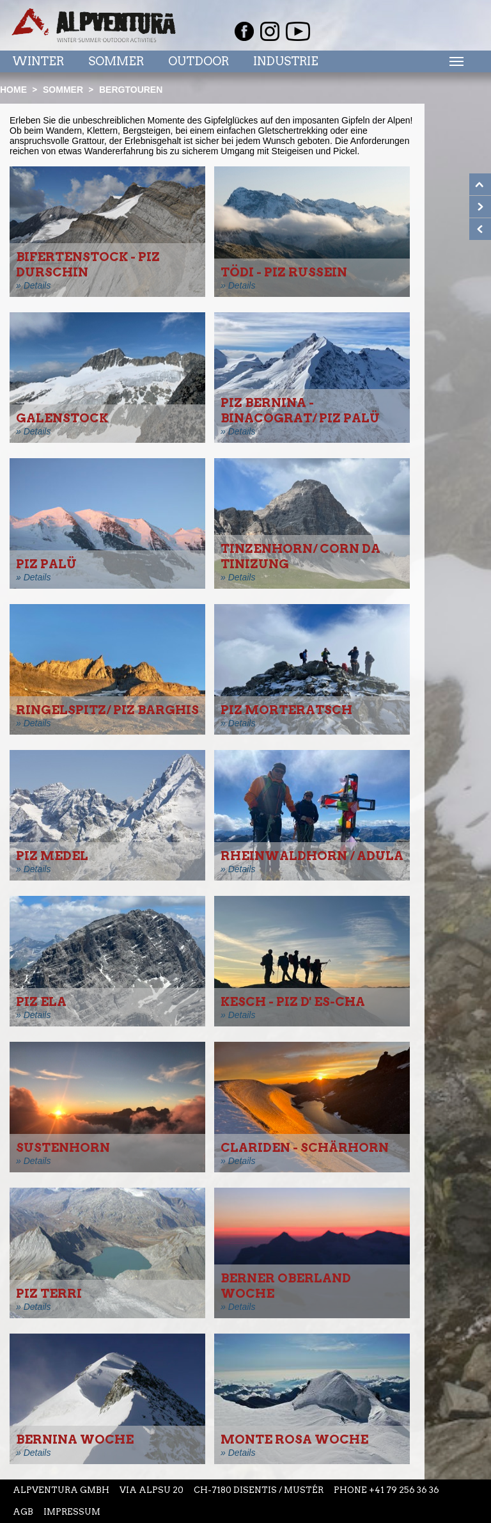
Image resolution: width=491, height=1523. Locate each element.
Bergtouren (130, 89)
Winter (38, 61)
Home (13, 89)
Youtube (298, 31)
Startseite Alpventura (94, 25)
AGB (23, 1512)
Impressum (71, 1512)
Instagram (269, 31)
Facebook (244, 31)
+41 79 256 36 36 (404, 1490)
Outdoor (198, 61)
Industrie (285, 61)
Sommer (116, 61)
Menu (454, 60)
